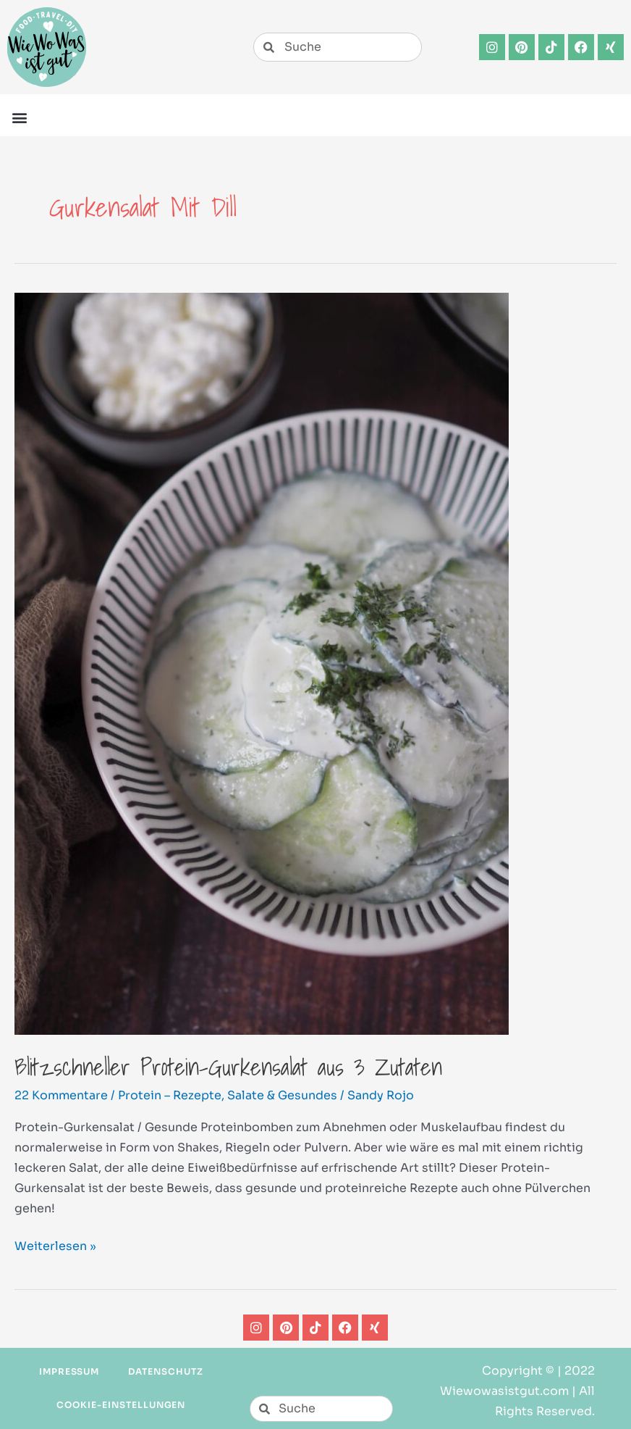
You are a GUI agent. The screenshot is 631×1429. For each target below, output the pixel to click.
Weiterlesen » (55, 1245)
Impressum (69, 1371)
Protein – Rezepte (169, 1095)
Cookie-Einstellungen (120, 1404)
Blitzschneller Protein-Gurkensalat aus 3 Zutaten (228, 1067)
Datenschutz (165, 1371)
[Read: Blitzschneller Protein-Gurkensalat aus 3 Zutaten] (261, 662)
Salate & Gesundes (282, 1095)
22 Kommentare (61, 1095)
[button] (19, 117)
